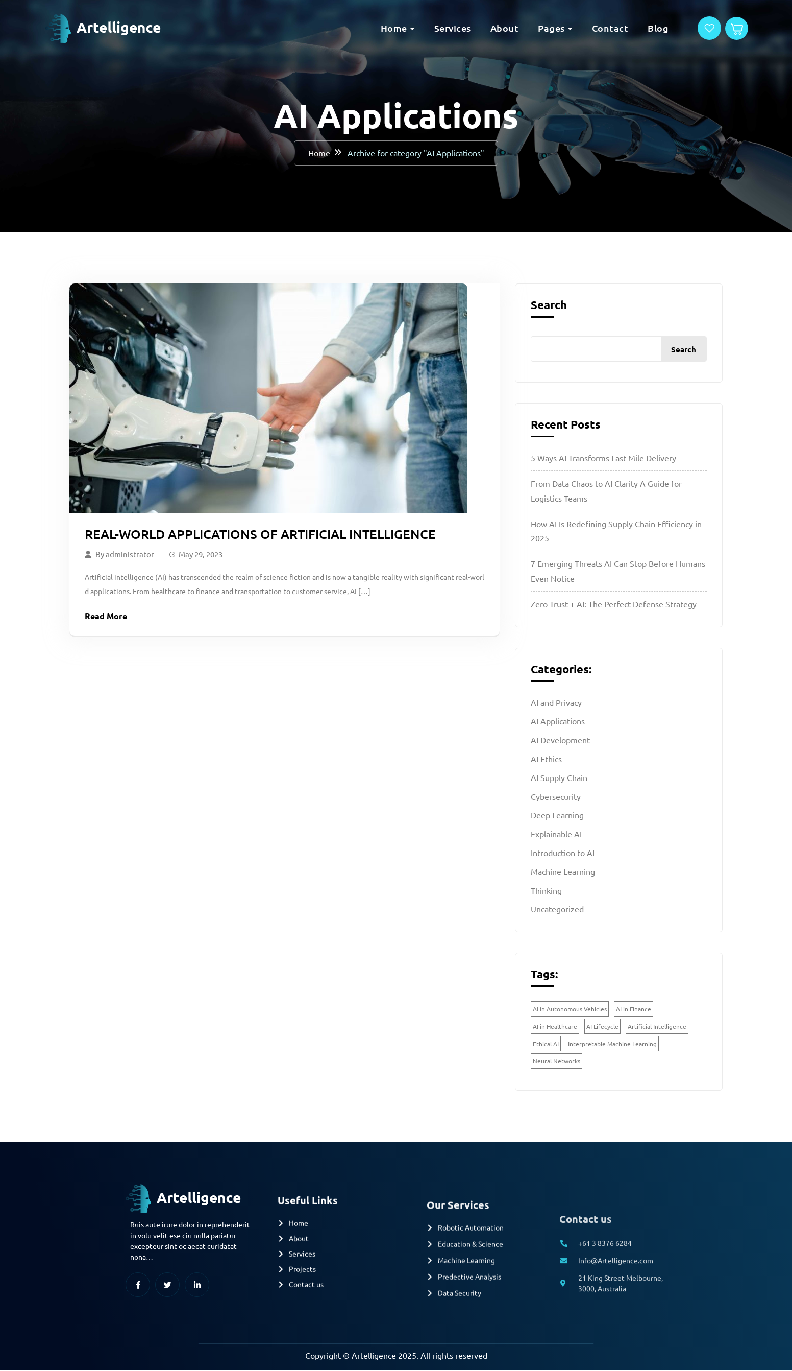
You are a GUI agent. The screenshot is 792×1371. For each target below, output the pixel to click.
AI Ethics (546, 759)
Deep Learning (557, 816)
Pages (527, 28)
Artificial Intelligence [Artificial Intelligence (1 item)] (657, 1027)
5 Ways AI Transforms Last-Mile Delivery (603, 459)
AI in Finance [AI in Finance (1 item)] (633, 1010)
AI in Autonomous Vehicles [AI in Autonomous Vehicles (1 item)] (570, 1010)
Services (428, 28)
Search (549, 306)
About (480, 28)
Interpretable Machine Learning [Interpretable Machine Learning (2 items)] (612, 1045)
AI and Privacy (556, 703)
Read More (106, 616)
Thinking (546, 891)
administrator (130, 554)
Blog (634, 28)
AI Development (560, 741)
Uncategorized (557, 910)
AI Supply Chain (559, 778)
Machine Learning (563, 872)
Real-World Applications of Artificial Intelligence (260, 535)
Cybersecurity (556, 797)
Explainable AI (556, 835)
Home (370, 28)
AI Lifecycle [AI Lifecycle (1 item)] (602, 1027)
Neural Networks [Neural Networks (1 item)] (556, 1062)
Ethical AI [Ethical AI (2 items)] (546, 1045)
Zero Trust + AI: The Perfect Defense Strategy (614, 605)
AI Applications (558, 722)
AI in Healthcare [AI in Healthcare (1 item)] (555, 1027)
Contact (586, 28)
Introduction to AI (563, 853)
